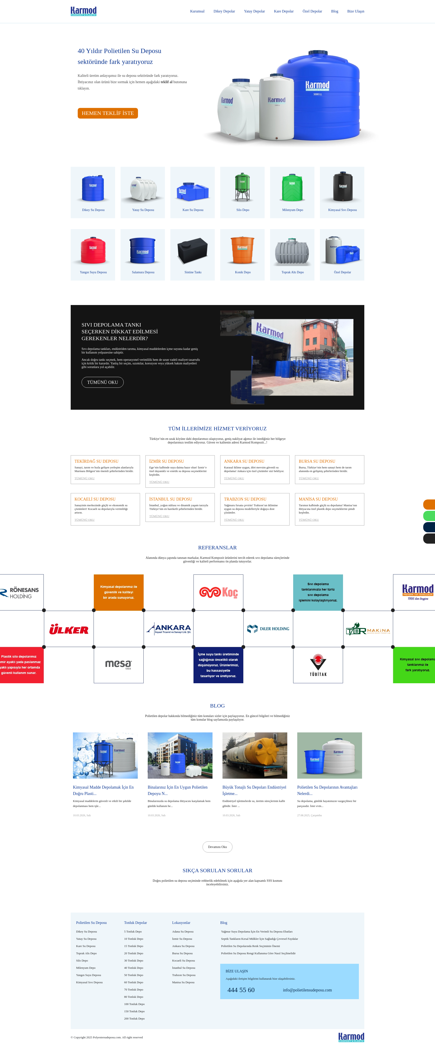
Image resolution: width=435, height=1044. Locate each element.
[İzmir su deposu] (180, 471)
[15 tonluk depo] (133, 946)
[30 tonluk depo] (133, 960)
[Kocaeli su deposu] (105, 509)
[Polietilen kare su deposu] (192, 192)
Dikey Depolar (224, 11)
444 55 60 (241, 989)
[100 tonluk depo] (134, 1004)
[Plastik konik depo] (242, 255)
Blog (334, 11)
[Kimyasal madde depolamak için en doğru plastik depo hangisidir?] (105, 786)
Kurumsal (197, 11)
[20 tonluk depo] (133, 953)
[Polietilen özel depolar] (342, 255)
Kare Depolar (284, 11)
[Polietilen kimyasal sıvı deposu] (342, 192)
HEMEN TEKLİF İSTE (108, 113)
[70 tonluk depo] (133, 989)
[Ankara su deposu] (255, 469)
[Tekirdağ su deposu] (105, 469)
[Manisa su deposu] (329, 509)
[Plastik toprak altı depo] (292, 255)
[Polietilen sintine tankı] (192, 255)
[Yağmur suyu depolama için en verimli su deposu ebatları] (256, 931)
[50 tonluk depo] (133, 975)
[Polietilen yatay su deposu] (143, 192)
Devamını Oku (217, 847)
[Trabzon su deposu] (255, 509)
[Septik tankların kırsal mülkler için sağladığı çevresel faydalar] (259, 938)
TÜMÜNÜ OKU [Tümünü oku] (102, 382)
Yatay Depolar (254, 11)
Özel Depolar (312, 11)
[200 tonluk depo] (134, 1018)
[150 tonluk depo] (134, 1011)
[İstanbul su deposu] (180, 507)
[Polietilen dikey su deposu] (93, 192)
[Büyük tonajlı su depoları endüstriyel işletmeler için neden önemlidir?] (254, 786)
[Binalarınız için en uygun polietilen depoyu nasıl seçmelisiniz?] (180, 786)
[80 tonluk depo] (133, 996)
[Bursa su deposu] (329, 469)
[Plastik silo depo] (242, 192)
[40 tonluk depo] (133, 967)
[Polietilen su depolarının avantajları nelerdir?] (329, 786)
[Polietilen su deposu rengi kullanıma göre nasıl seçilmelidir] (258, 953)
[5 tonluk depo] (133, 931)
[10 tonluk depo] (133, 938)
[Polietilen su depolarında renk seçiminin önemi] (250, 946)
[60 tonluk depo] (133, 982)
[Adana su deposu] (182, 931)
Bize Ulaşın (355, 11)
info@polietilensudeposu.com (307, 990)
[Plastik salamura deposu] (143, 255)
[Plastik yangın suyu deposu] (93, 255)
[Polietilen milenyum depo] (292, 192)
